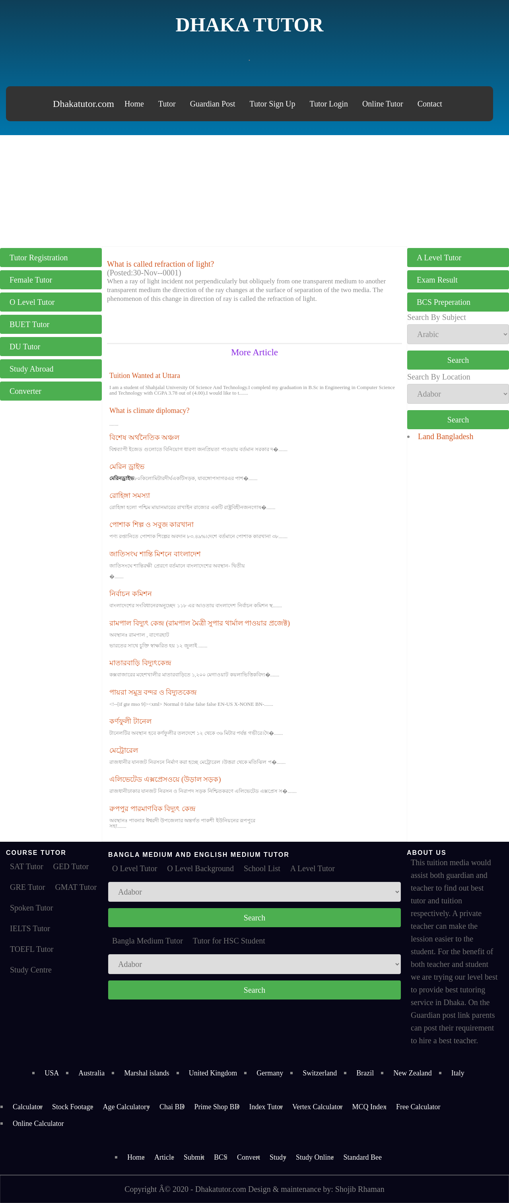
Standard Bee (363, 1157)
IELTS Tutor (30, 928)
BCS (220, 1157)
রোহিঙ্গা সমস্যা (129, 496)
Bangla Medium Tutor (147, 940)
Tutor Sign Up (272, 103)
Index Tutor (266, 1107)
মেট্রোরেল (123, 750)
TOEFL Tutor (31, 949)
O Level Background (200, 868)
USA (52, 1073)
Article (164, 1157)
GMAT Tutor (76, 887)
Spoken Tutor (31, 907)
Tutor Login (328, 103)
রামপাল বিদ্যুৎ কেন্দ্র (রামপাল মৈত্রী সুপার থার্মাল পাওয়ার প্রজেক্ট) (199, 623)
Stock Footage (72, 1107)
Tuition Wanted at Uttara (144, 376)
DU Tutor (25, 346)
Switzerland (320, 1073)
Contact (430, 103)
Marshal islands (146, 1073)
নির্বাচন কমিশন (130, 594)
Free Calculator (418, 1107)
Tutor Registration (39, 257)
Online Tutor (382, 103)
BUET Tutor (29, 324)
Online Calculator (38, 1123)
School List (262, 868)
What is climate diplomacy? (149, 411)
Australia (91, 1073)
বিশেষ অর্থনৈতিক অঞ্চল (144, 438)
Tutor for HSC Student (229, 940)
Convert (248, 1157)
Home (134, 103)
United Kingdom (213, 1073)
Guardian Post (212, 103)
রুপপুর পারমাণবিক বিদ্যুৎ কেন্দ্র (152, 809)
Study (278, 1157)
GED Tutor (71, 866)
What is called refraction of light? (160, 264)
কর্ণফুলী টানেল (130, 721)
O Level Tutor (32, 302)
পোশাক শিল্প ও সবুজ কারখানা (151, 525)
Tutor (167, 103)
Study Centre (31, 969)
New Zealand (412, 1073)
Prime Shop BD (216, 1107)
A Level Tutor (439, 257)
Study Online (315, 1157)
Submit (194, 1157)
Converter (25, 391)
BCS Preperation (443, 302)
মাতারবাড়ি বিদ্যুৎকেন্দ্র (140, 663)
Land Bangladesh (445, 436)
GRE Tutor (27, 887)
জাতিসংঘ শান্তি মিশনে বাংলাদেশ (155, 554)
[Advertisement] (254, 190)
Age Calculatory (126, 1107)
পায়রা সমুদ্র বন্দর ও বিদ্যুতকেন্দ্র (153, 692)
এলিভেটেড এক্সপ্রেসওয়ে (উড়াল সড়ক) (165, 779)
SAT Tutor (26, 866)
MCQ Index (369, 1107)
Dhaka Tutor (250, 25)
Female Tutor (31, 279)
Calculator (28, 1107)
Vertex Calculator (317, 1107)
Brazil (365, 1073)
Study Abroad (32, 368)
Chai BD (172, 1107)
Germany (269, 1073)
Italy (457, 1073)
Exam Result (437, 279)
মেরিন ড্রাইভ (126, 467)
